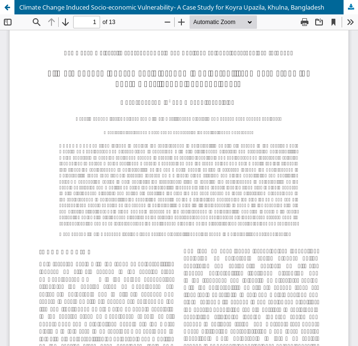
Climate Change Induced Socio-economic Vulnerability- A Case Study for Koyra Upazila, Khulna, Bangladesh (171, 7)
